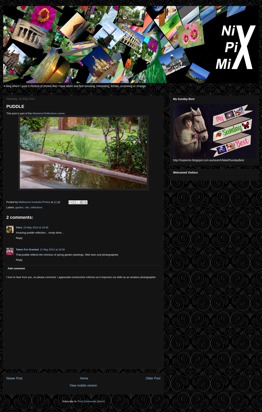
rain (27, 207)
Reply (19, 238)
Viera (19, 227)
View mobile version (83, 385)
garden (19, 207)
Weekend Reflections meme (49, 113)
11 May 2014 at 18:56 (52, 249)
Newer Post (14, 378)
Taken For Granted (27, 249)
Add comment (16, 268)
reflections (36, 207)
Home (84, 378)
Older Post (153, 378)
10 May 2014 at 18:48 (35, 227)
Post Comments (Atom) (91, 401)
